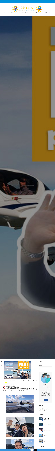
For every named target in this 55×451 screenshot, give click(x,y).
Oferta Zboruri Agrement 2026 (47, 419)
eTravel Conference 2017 (47, 425)
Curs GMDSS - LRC (47, 430)
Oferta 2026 (46, 435)
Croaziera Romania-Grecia (47, 441)
